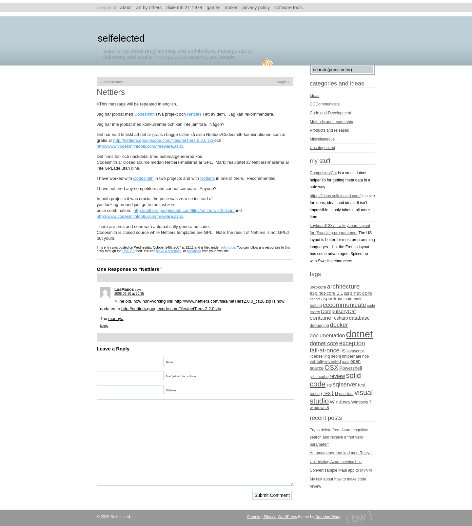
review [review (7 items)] (337, 376)
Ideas (314, 95)
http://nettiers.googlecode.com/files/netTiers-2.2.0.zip (163, 140)
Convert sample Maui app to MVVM (341, 470)
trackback (194, 251)
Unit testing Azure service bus (336, 462)
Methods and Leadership (331, 122)
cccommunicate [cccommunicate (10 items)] (344, 304)
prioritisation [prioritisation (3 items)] (319, 377)
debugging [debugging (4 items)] (319, 325)
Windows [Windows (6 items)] (340, 401)
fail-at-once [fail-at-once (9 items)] (325, 350)
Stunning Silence (261, 517)
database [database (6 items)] (359, 318)
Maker (231, 7)
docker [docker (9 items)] (339, 324)
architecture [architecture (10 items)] (343, 286)
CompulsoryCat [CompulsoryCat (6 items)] (338, 311)
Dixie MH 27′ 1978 (184, 7)
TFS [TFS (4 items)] (327, 393)
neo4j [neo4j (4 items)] (336, 356)
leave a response (168, 251)
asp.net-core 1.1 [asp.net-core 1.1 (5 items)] (326, 293)
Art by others (149, 7)
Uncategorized (322, 147)
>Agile (282, 82)
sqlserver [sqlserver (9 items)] (345, 384)
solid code (228, 247)
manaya (115, 318)
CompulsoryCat (323, 173)
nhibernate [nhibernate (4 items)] (351, 356)
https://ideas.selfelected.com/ (335, 196)
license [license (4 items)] (316, 356)
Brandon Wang (328, 517)
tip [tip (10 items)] (334, 392)
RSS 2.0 (128, 251)
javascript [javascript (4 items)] (355, 351)
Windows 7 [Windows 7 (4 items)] (361, 402)
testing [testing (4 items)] (316, 393)
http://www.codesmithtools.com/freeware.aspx (140, 146)
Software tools (288, 7)
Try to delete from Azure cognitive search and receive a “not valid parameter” (339, 437)
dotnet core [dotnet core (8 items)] (324, 343)
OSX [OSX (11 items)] (331, 367)
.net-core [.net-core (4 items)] (318, 287)
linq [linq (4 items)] (327, 356)
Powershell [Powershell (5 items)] (350, 368)
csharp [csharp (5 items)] (341, 318)
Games (213, 7)
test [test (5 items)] (361, 384)
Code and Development (330, 113)
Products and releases (329, 130)
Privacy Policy (256, 7)
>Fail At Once (113, 82)
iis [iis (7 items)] (343, 350)
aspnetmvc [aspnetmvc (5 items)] (332, 298)
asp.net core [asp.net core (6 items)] (358, 293)
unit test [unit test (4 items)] (346, 393)
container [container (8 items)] (321, 317)
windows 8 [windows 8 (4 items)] (319, 407)
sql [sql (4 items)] (329, 385)
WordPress (287, 517)
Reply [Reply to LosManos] (104, 326)
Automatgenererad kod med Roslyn (341, 453)
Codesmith (144, 114)
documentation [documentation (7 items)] (327, 335)
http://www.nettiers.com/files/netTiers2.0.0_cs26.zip (222, 301)
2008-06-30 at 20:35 (129, 293)
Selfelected (121, 38)
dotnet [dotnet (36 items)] (359, 334)
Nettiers (194, 114)
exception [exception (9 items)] (352, 343)
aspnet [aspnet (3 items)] (315, 299)
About (126, 7)
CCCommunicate (325, 104)
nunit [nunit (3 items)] (345, 362)
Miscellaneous (322, 139)
